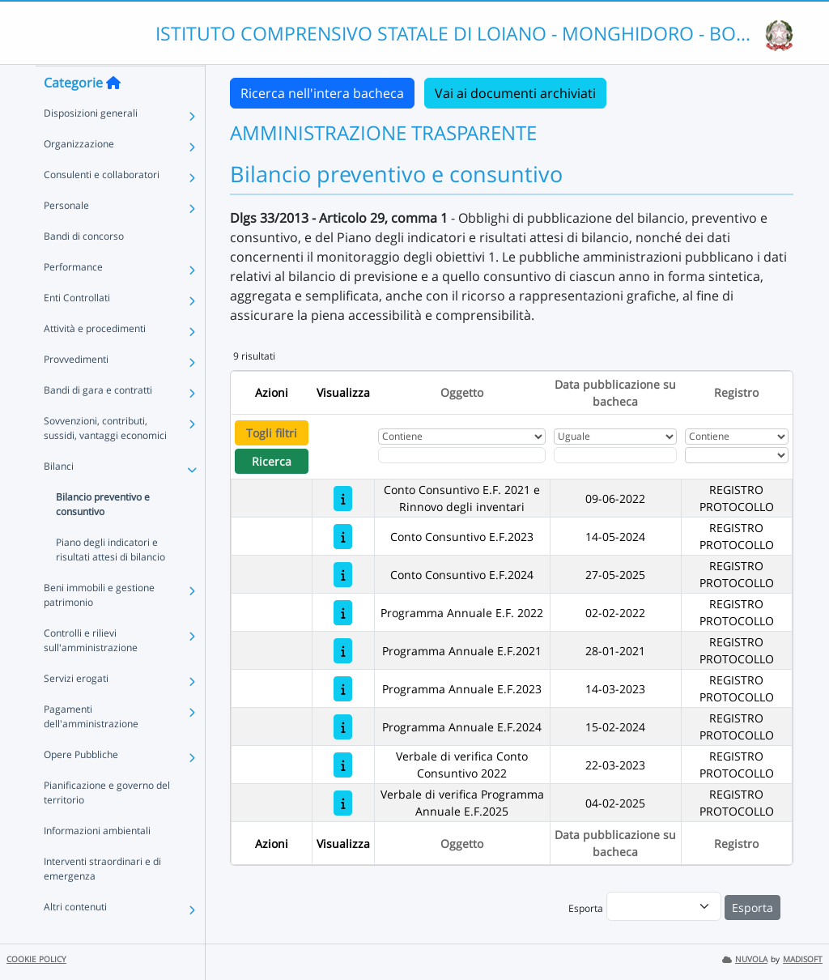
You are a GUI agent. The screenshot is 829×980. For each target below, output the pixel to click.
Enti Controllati (77, 329)
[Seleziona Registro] (737, 455)
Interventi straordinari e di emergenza (102, 900)
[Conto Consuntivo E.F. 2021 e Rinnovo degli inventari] (343, 498)
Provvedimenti (76, 391)
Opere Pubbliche (81, 786)
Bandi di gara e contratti (98, 421)
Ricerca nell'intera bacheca (322, 93)
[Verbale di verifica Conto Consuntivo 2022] (343, 765)
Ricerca (271, 461)
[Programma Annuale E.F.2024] (343, 726)
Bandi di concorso (84, 268)
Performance (73, 298)
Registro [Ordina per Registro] (736, 392)
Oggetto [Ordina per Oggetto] (461, 392)
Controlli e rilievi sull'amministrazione (91, 672)
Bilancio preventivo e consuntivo (103, 536)
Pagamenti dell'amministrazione (91, 748)
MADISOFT (803, 959)
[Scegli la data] (615, 455)
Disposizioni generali (91, 144)
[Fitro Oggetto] (462, 455)
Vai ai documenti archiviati (515, 93)
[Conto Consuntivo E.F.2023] (343, 536)
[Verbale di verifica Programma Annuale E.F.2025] (343, 803)
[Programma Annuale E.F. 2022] (343, 612)
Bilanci (59, 498)
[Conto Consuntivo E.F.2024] (343, 574)
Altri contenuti (75, 938)
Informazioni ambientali (97, 862)
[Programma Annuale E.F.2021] (343, 650)
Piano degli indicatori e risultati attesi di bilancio (110, 581)
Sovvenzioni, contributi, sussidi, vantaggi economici (105, 459)
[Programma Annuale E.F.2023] (343, 688)
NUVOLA (744, 959)
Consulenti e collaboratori (101, 206)
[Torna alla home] (113, 114)
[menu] (663, 906)
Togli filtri (271, 433)
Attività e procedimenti (95, 360)
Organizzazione (79, 175)
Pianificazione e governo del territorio (107, 824)
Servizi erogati (76, 710)
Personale (66, 237)
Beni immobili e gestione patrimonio (99, 626)
